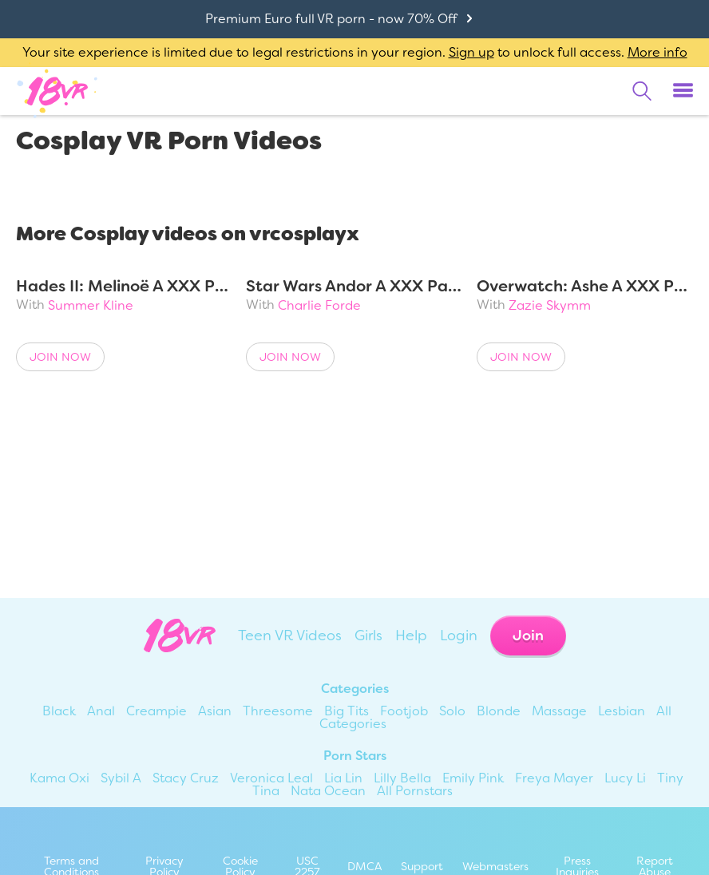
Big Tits (346, 711)
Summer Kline (90, 305)
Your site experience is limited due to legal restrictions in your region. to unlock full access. (323, 52)
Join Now (60, 357)
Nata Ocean (328, 790)
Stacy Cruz (185, 778)
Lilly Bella (402, 778)
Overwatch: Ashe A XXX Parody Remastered (585, 285)
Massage (559, 711)
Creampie (156, 711)
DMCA (364, 867)
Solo (452, 711)
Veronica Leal (271, 778)
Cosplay (104, 184)
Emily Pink (473, 778)
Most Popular (273, 184)
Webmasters (495, 867)
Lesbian (621, 711)
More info (657, 52)
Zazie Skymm (550, 305)
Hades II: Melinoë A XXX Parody (124, 285)
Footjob (404, 711)
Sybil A (121, 778)
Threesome (278, 711)
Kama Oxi (59, 778)
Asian (215, 711)
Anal (101, 711)
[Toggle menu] (683, 91)
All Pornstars (415, 790)
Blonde (499, 711)
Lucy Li (625, 778)
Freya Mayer (554, 778)
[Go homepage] (57, 90)
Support (422, 867)
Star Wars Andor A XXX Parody (354, 285)
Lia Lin (343, 778)
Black (59, 711)
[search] (642, 91)
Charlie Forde (319, 305)
